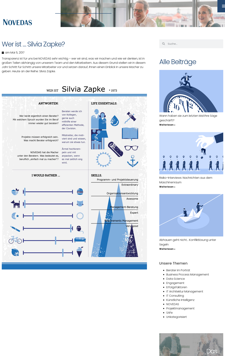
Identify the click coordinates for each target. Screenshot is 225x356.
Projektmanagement (180, 308)
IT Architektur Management (184, 291)
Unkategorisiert (176, 317)
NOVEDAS (172, 304)
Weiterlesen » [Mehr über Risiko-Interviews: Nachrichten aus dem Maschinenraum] (167, 186)
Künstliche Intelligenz (180, 300)
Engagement (175, 283)
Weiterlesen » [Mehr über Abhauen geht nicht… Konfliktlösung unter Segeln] (167, 248)
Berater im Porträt (178, 270)
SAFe (169, 313)
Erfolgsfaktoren (176, 287)
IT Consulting (175, 296)
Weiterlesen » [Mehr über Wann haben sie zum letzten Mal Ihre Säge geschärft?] (167, 124)
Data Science (175, 279)
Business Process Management (187, 274)
